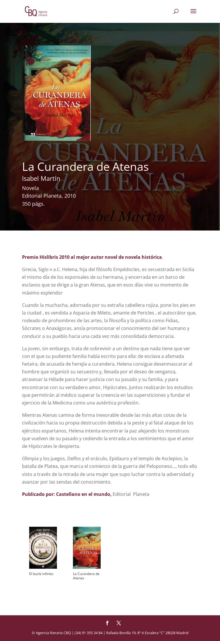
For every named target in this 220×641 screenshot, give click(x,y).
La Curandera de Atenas (86, 575)
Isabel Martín (41, 178)
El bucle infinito (41, 573)
